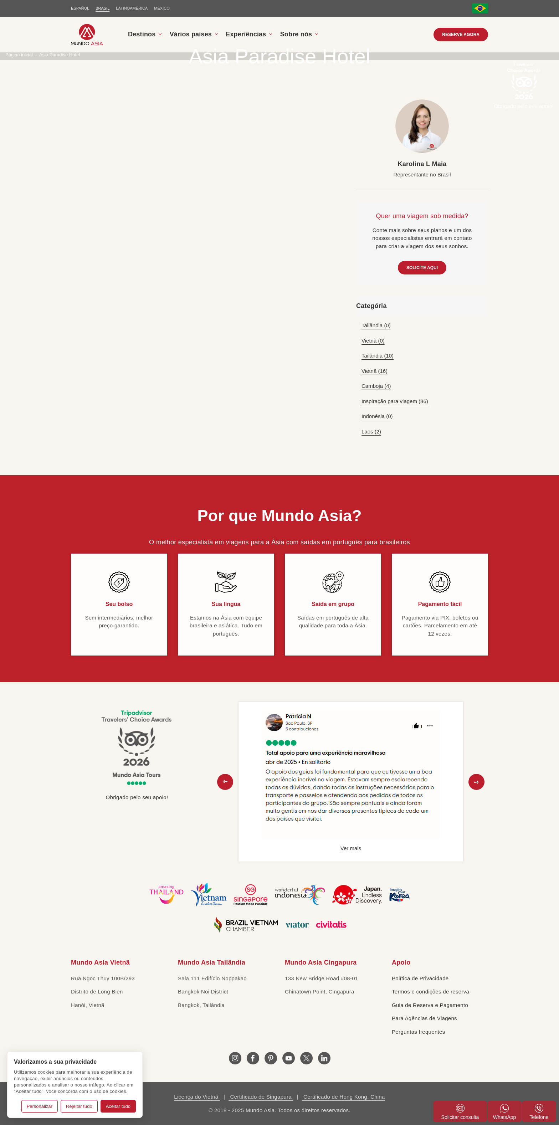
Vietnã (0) (373, 341)
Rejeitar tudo (79, 1106)
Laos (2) (371, 431)
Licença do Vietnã (197, 1097)
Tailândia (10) (377, 356)
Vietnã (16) (374, 371)
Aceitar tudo (118, 1106)
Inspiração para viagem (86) (394, 401)
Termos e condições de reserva (430, 991)
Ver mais (350, 848)
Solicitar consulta (460, 1112)
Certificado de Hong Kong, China (343, 1097)
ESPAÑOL (80, 8)
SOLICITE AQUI (422, 267)
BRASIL (102, 8)
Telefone (539, 1112)
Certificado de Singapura (261, 1097)
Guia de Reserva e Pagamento (430, 1005)
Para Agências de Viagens (424, 1018)
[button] (225, 782)
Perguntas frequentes (418, 1032)
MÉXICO (161, 8)
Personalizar (39, 1106)
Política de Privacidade (420, 978)
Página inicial (19, 54)
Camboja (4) (376, 386)
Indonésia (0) (377, 416)
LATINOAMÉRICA (132, 8)
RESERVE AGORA (460, 34)
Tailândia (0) (376, 325)
